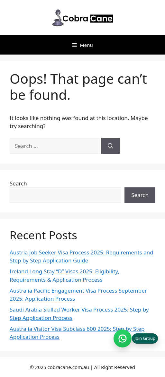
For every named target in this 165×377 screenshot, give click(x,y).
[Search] (110, 146)
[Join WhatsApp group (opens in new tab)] (136, 338)
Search (18, 183)
